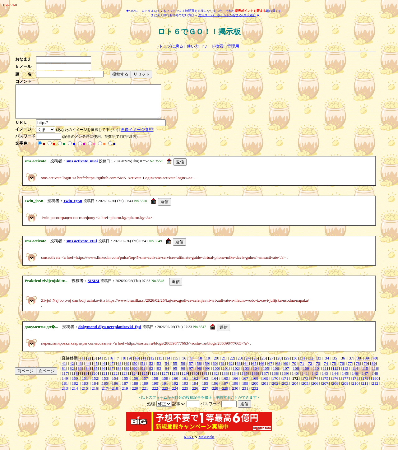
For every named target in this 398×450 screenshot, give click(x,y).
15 (176, 364)
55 (175, 370)
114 (355, 375)
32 (311, 364)
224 (175, 394)
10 (137, 364)
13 (160, 364)
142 (315, 380)
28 (279, 364)
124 (134, 380)
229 (225, 394)
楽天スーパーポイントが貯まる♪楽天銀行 (227, 15)
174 (315, 385)
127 (164, 380)
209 (345, 389)
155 (125, 385)
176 (335, 385)
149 (65, 385)
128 (174, 380)
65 (254, 370)
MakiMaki (206, 443)
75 (334, 370)
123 (124, 380)
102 (236, 375)
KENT (189, 443)
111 (326, 375)
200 (255, 389)
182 (75, 389)
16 (184, 364)
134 (235, 380)
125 (144, 380)
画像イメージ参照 (139, 136)
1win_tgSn (72, 207)
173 (305, 385)
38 (359, 364)
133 (224, 380)
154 (115, 385)
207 (325, 389)
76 (342, 370)
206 (315, 389)
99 (207, 375)
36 (343, 364)
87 (111, 375)
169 (265, 385)
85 (96, 375)
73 (318, 370)
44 (88, 370)
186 (115, 389)
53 (159, 370)
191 (165, 389)
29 (287, 364)
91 (143, 375)
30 (295, 364)
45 (96, 370)
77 (350, 370)
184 (95, 389)
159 (165, 385)
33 (319, 364)
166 (235, 385)
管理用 (233, 46)
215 (85, 394)
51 (143, 370)
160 (175, 385)
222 (155, 394)
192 (175, 389)
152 (95, 385)
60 (215, 370)
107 (286, 375)
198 (235, 389)
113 (345, 375)
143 (325, 380)
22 (232, 364)
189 (145, 389)
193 (185, 389)
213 (65, 394)
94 (167, 375)
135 (245, 380)
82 (72, 375)
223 (165, 394)
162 (195, 385)
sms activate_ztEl (81, 247)
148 (375, 380)
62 (231, 370)
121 (104, 380)
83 (80, 375)
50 (135, 370)
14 (168, 364)
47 (111, 370)
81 (64, 375)
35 (335, 364)
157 (145, 385)
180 (375, 385)
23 (240, 364)
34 (327, 364)
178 (355, 385)
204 (295, 389)
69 (286, 370)
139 (285, 380)
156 (135, 385)
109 (306, 375)
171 (285, 385)
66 (262, 370)
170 (275, 385)
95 (175, 375)
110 (316, 375)
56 (183, 370)
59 (207, 370)
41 (64, 370)
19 (208, 364)
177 (345, 385)
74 (326, 370)
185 (105, 389)
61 (222, 370)
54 (167, 370)
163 (205, 385)
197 (225, 389)
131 (204, 380)
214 (75, 394)
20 (216, 364)
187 (125, 389)
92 (151, 375)
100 (216, 375)
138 (275, 380)
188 (135, 389)
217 (105, 394)
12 (152, 364)
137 (264, 380)
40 (375, 364)
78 (358, 370)
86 (103, 375)
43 (80, 370)
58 (199, 370)
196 (215, 389)
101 (226, 375)
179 (365, 385)
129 (185, 380)
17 (192, 364)
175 (325, 385)
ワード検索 (213, 46)
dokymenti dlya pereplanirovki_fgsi (109, 333)
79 (365, 370)
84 (88, 375)
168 (255, 385)
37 (351, 364)
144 (335, 380)
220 (135, 394)
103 (246, 375)
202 (275, 389)
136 (255, 380)
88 (119, 375)
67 (270, 370)
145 (345, 380)
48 (119, 370)
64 (246, 370)
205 (305, 389)
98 (199, 375)
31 (303, 364)
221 (145, 394)
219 (125, 394)
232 (255, 394)
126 (154, 380)
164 (215, 385)
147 (365, 380)
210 (355, 389)
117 (65, 380)
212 (375, 389)
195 (205, 389)
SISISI (94, 287)
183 (85, 389)
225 (185, 394)
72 (310, 370)
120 (94, 380)
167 (245, 385)
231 (245, 394)
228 (215, 394)
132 (214, 380)
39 (367, 364)
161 (185, 385)
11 (144, 364)
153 (105, 385)
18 (200, 364)
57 (191, 370)
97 (191, 375)
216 (95, 394)
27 (271, 364)
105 (266, 375)
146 (355, 380)
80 (374, 370)
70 (294, 370)
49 (127, 370)
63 (238, 370)
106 (276, 375)
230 (235, 394)
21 (224, 364)
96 (183, 375)
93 (159, 375)
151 (85, 385)
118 (75, 380)
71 (302, 370)
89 (127, 375)
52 (151, 370)
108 (296, 375)
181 (65, 389)
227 (205, 394)
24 (248, 364)
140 (295, 380)
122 (114, 380)
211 (365, 389)
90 (135, 375)
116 (375, 375)
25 (255, 364)
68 (278, 370)
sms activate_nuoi (82, 167)
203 (285, 389)
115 (365, 375)
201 (265, 389)
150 (75, 385)
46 (103, 370)
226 (195, 394)
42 (72, 370)
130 (195, 380)
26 (263, 364)
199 (245, 389)
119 (84, 380)
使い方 (193, 46)
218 (115, 394)
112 (335, 375)
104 (256, 375)
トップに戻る (171, 46)
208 (335, 389)
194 (195, 389)
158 (155, 385)
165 (225, 385)
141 (305, 380)
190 (155, 389)
